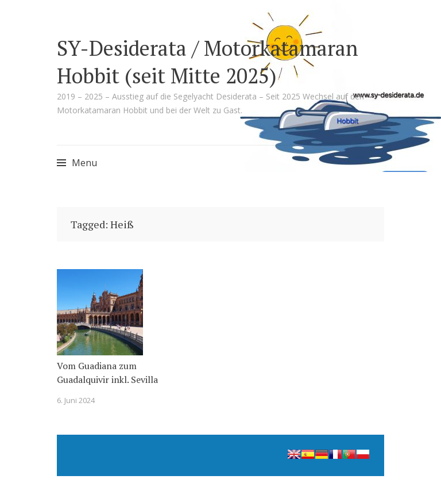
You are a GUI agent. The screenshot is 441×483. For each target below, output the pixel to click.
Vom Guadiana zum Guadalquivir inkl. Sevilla (107, 372)
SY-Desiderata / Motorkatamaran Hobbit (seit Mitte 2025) (207, 61)
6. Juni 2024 (76, 400)
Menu (84, 162)
